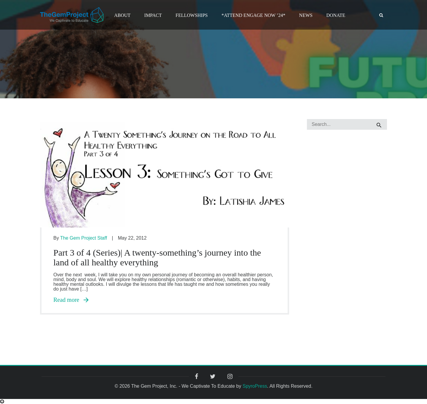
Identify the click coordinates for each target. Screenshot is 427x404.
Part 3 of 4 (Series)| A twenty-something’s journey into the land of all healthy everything (157, 257)
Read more (71, 299)
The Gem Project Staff (83, 238)
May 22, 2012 (132, 238)
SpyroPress (255, 386)
